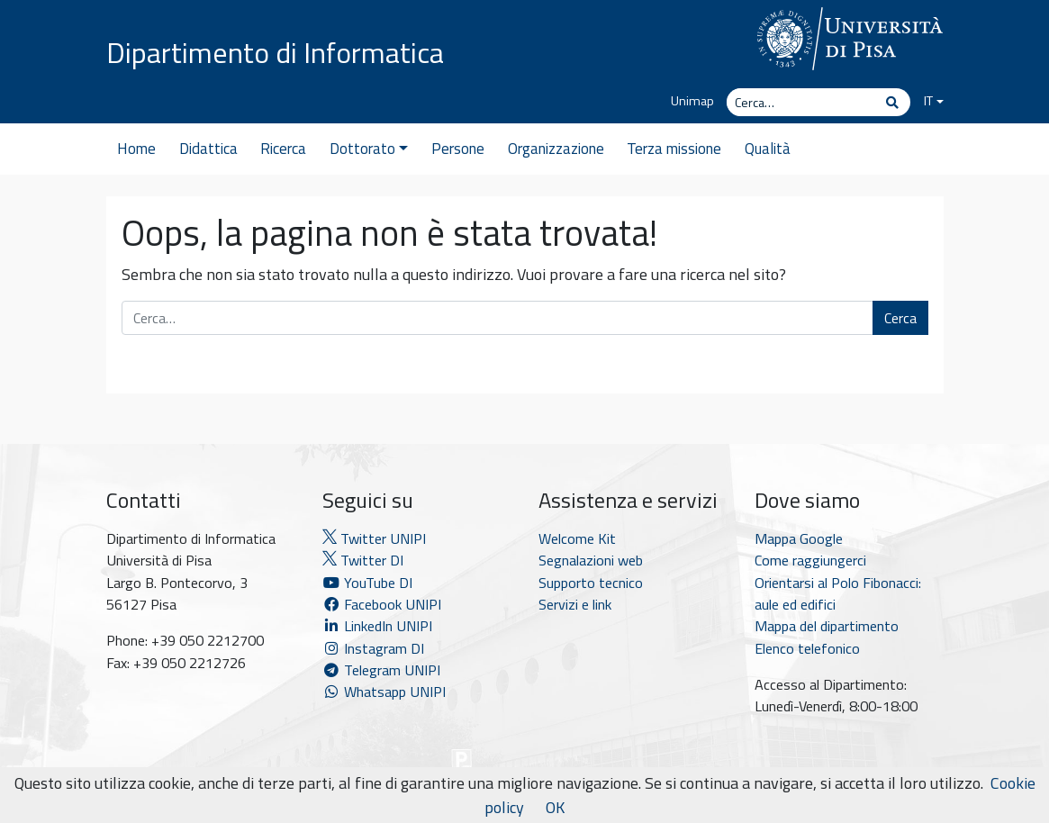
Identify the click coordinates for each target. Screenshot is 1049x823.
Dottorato (369, 148)
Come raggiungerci (810, 560)
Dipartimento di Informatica (275, 52)
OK (555, 807)
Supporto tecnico (590, 582)
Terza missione (674, 148)
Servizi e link (574, 604)
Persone (457, 148)
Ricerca (283, 148)
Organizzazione (556, 148)
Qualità (768, 148)
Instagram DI (373, 648)
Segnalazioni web (590, 560)
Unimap (692, 101)
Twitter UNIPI (374, 538)
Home (136, 148)
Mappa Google (799, 538)
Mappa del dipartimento (827, 626)
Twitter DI (362, 560)
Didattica (208, 148)
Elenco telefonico (807, 648)
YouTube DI (369, 582)
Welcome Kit (577, 538)
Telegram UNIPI (381, 670)
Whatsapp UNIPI (384, 691)
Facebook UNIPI (381, 604)
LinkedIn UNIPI (377, 626)
